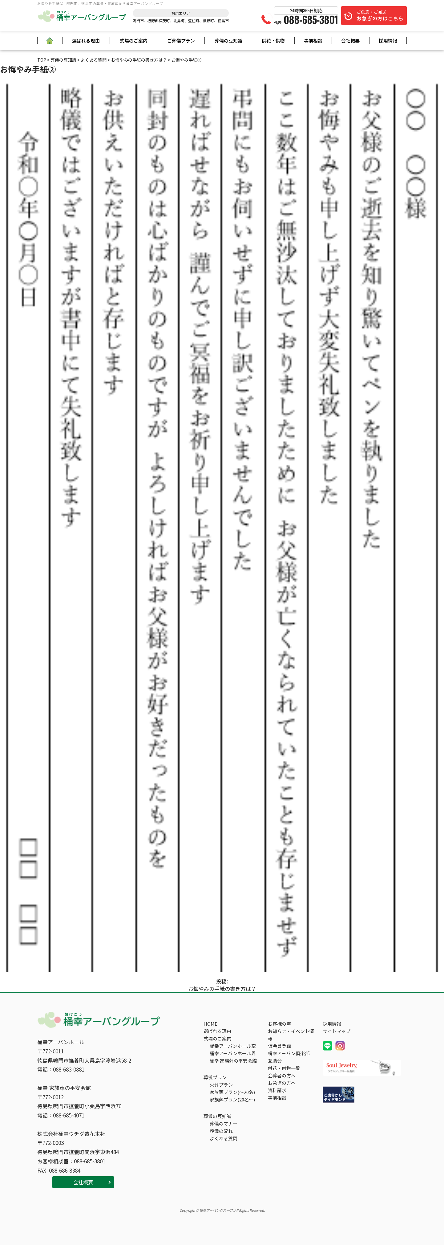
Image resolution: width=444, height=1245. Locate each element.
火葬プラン (221, 1084)
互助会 (275, 1060)
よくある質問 (223, 1138)
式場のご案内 (133, 40)
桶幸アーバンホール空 (233, 1046)
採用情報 (388, 40)
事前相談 (313, 40)
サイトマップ (336, 1031)
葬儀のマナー (223, 1123)
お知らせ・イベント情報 (291, 1035)
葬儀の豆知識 (228, 40)
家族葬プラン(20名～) (232, 1099)
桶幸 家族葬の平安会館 (233, 1060)
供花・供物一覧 (284, 1068)
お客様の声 (279, 1023)
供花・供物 (273, 40)
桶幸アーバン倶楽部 (288, 1053)
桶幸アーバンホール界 (233, 1053)
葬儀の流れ (221, 1131)
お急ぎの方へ (282, 1083)
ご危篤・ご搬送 (380, 15)
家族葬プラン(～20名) (232, 1092)
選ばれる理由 (86, 40)
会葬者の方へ (282, 1075)
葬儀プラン (215, 1077)
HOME (210, 1023)
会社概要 (350, 40)
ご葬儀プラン (181, 40)
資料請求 (277, 1090)
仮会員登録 (279, 1046)
